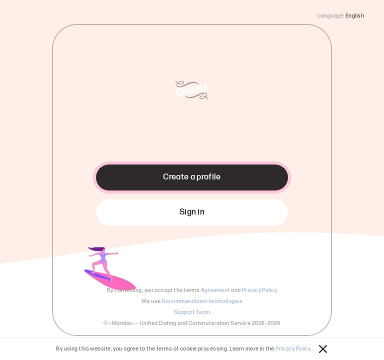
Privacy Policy (293, 349)
